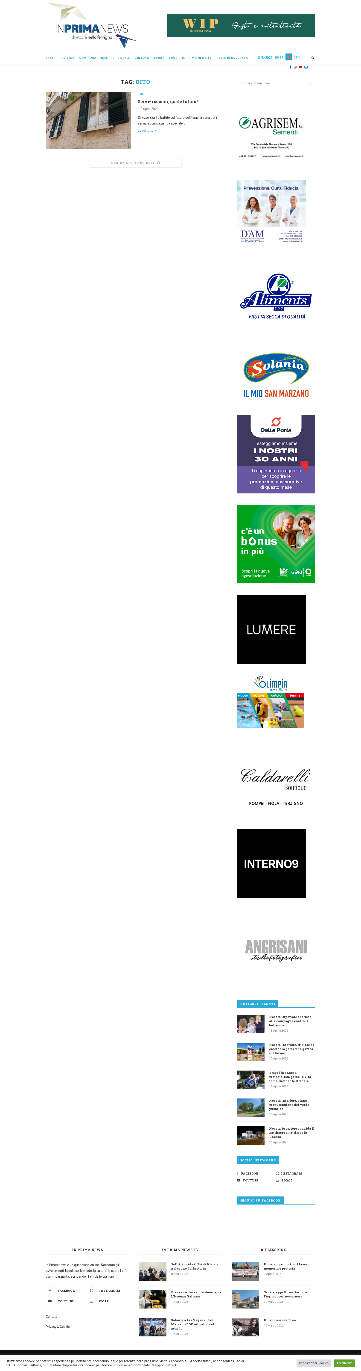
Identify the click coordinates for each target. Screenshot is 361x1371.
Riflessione (273, 1250)
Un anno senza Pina (280, 1320)
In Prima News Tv (197, 57)
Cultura (142, 57)
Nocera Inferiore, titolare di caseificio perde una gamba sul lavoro (291, 1049)
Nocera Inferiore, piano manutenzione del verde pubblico (289, 1104)
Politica (67, 57)
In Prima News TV (180, 1250)
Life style (121, 57)
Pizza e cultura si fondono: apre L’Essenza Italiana (196, 1294)
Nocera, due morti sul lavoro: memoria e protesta (287, 1266)
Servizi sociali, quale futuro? (168, 101)
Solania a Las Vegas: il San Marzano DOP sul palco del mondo (192, 1324)
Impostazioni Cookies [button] (314, 1363)
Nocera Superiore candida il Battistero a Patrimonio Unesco (291, 1132)
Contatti (52, 1316)
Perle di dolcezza (232, 57)
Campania (87, 57)
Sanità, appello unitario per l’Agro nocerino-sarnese (286, 1294)
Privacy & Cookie (58, 1327)
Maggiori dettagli (164, 1365)
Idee (104, 57)
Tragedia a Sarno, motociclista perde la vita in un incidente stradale (290, 1077)
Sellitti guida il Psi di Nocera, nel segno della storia (195, 1266)
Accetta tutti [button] (344, 1363)
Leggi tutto (147, 130)
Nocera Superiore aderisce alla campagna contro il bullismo (290, 1021)
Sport (159, 57)
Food (173, 57)
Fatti (50, 57)
